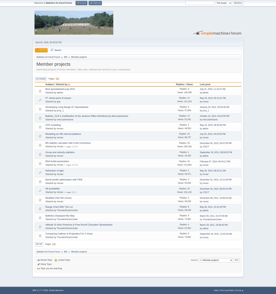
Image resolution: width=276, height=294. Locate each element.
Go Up (39, 244)
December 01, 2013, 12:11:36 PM (216, 179)
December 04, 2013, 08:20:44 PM (216, 189)
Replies (180, 84)
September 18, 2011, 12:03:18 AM (216, 234)
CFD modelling (53, 125)
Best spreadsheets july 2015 (60, 89)
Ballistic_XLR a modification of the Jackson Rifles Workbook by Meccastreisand (86, 116)
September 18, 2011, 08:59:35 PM (216, 152)
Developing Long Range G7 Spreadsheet (66, 107)
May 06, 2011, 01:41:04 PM (213, 207)
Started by (63, 84)
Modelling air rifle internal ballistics (63, 134)
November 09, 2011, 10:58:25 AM (215, 198)
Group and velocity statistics (60, 152)
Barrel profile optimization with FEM (63, 179)
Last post (205, 84)
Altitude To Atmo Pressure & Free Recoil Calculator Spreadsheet (78, 224)
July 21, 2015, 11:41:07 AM (212, 89)
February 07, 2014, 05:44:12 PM (215, 161)
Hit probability (52, 188)
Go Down (41, 79)
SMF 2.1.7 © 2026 (40, 290)
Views (189, 84)
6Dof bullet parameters (57, 161)
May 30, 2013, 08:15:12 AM (213, 170)
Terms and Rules (227, 290)
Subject (49, 84)
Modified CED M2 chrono (58, 198)
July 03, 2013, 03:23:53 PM (213, 134)
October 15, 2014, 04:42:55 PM (214, 116)
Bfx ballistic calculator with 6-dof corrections (68, 143)
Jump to (194, 260)
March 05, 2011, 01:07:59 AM (214, 216)
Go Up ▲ (240, 290)
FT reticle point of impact (58, 98)
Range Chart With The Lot (59, 207)
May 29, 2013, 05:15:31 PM (213, 98)
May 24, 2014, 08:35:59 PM (213, 125)
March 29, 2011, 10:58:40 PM (214, 225)
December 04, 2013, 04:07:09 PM (216, 143)
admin (60, 92)
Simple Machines (56, 290)
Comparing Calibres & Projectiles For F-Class (69, 233)
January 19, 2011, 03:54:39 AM (214, 107)
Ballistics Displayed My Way (59, 215)
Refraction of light (54, 170)
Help (216, 290)
